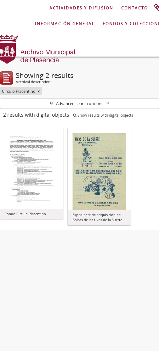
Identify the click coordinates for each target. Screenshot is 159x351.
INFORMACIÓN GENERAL (65, 23)
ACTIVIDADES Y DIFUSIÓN (81, 8)
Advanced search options (79, 103)
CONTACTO (134, 8)
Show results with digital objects (103, 115)
